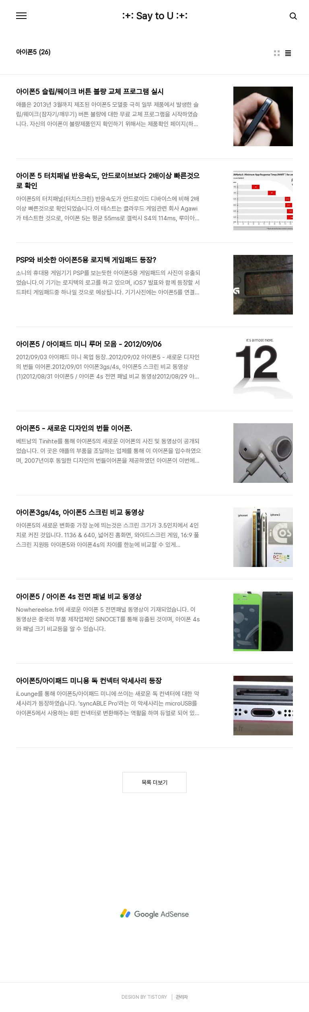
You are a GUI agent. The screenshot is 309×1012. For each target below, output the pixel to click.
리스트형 (288, 53)
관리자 (182, 997)
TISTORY (157, 997)
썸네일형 (277, 53)
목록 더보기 (154, 782)
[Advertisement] (154, 913)
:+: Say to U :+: (154, 16)
